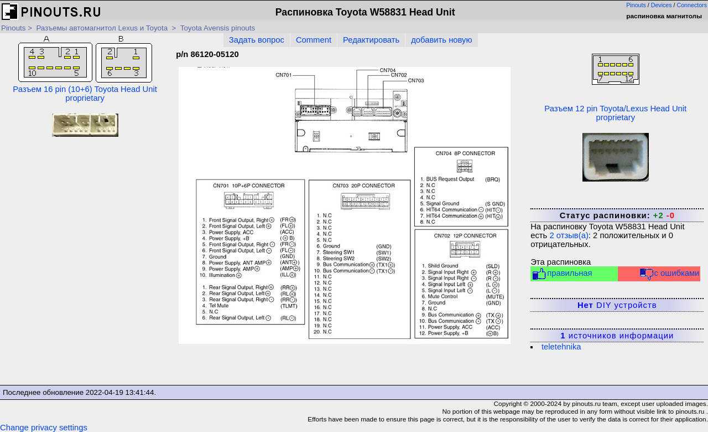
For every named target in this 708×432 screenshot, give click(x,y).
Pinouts (636, 5)
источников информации (617, 335)
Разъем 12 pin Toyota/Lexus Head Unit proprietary (615, 79)
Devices (661, 5)
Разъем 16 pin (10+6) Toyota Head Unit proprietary (85, 69)
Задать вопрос (256, 39)
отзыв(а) (568, 235)
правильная (562, 274)
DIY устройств (617, 305)
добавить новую (441, 39)
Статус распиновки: (617, 215)
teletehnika (561, 346)
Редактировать (371, 39)
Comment (313, 39)
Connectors (692, 5)
